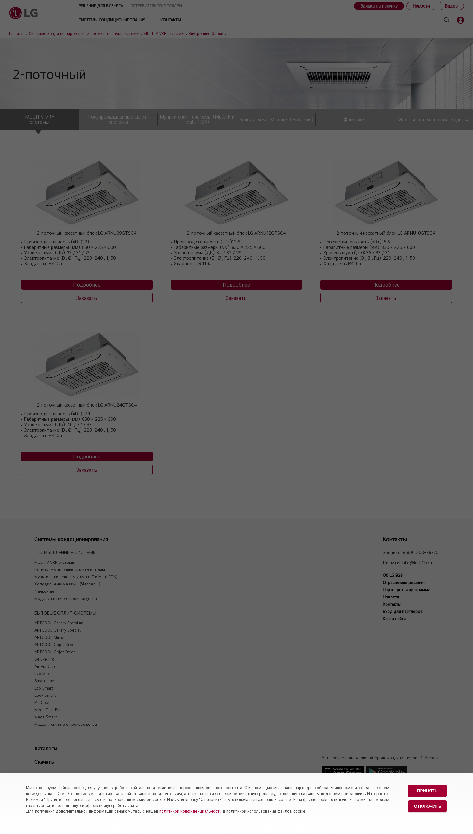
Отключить (428, 806)
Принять (427, 790)
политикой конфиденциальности (190, 811)
